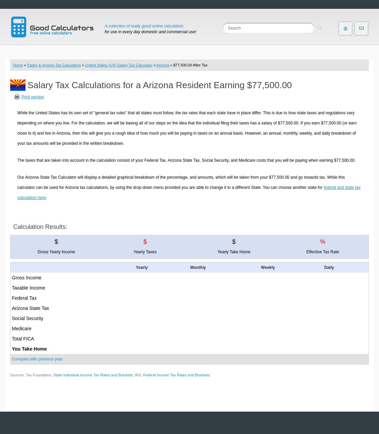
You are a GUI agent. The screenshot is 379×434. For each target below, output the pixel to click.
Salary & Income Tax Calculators (54, 65)
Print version (32, 97)
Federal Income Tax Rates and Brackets (176, 375)
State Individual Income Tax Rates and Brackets (93, 375)
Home (18, 65)
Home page (345, 28)
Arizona (163, 65)
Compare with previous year (37, 359)
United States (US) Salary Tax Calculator (119, 65)
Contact (361, 28)
